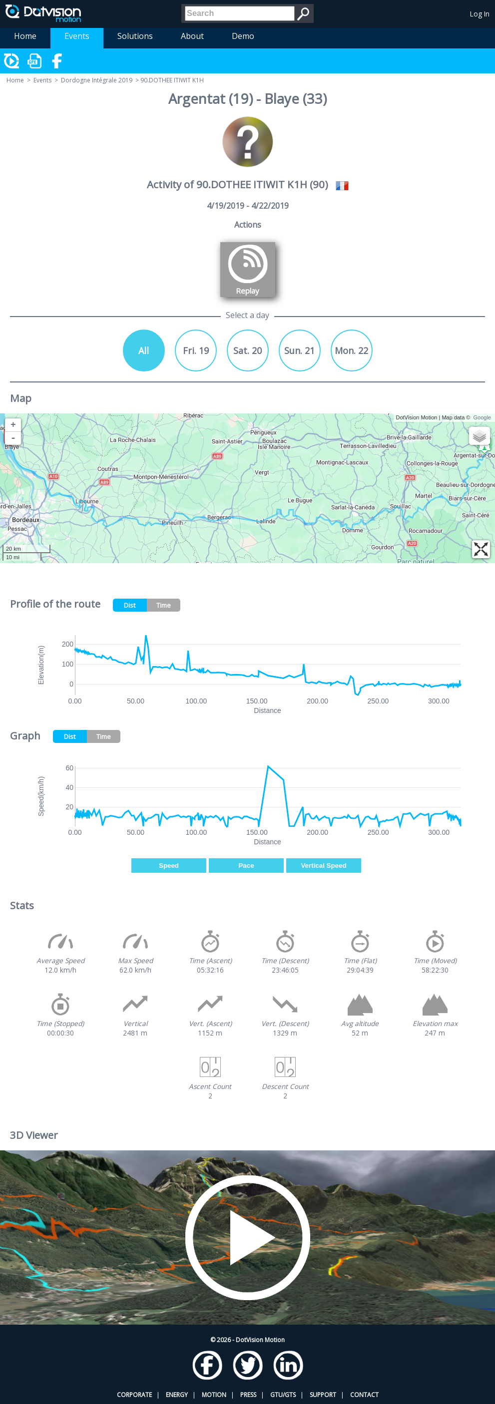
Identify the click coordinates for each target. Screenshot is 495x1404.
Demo (243, 35)
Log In (480, 13)
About (192, 35)
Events (76, 35)
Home (25, 35)
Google (482, 417)
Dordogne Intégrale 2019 (96, 80)
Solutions (135, 35)
